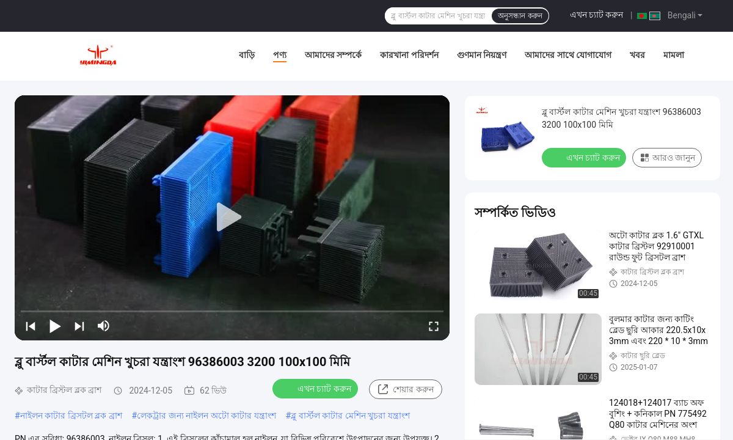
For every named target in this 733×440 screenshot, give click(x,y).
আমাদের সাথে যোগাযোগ (568, 55)
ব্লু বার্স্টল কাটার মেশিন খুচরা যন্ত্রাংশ (350, 415)
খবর (637, 55)
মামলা (673, 55)
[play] (232, 217)
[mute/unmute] (104, 326)
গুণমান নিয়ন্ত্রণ (481, 55)
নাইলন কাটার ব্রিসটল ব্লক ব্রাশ (71, 415)
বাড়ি (247, 55)
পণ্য (279, 55)
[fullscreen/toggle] (433, 326)
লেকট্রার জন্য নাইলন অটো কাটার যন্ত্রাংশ (206, 415)
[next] (79, 326)
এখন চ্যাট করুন (597, 15)
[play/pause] (55, 326)
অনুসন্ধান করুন (520, 16)
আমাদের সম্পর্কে (333, 55)
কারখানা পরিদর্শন (409, 55)
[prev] (30, 326)
